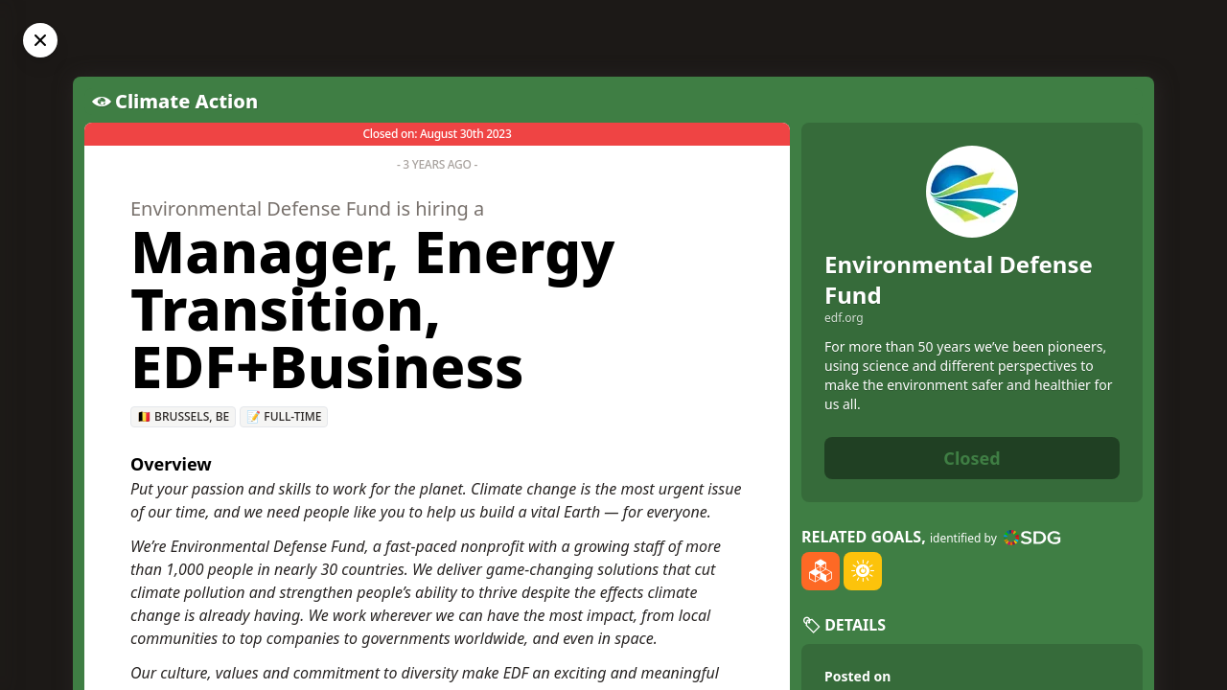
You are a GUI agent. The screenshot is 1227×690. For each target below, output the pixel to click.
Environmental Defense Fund (958, 279)
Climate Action (186, 101)
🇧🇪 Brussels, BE (183, 416)
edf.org (844, 318)
